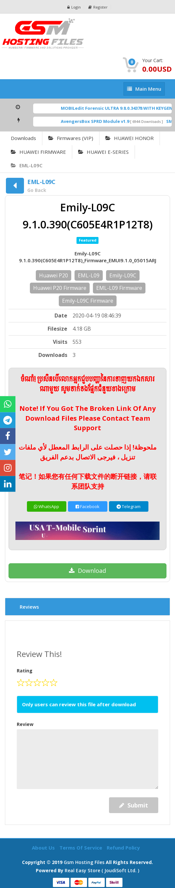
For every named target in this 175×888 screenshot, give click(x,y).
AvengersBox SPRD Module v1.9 (99, 121)
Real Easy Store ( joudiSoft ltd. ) (102, 870)
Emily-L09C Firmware (87, 300)
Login (74, 7)
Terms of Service (81, 847)
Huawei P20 (53, 275)
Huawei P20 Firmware (59, 288)
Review (25, 724)
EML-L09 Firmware (119, 288)
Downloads (23, 138)
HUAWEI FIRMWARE (38, 152)
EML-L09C (26, 165)
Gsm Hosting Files (84, 862)
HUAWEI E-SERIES (103, 152)
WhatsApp (46, 506)
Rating (25, 670)
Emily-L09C (122, 275)
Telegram (129, 506)
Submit (133, 805)
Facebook (87, 506)
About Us (44, 847)
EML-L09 (88, 275)
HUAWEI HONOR (129, 138)
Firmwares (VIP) (70, 138)
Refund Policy (123, 847)
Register (98, 7)
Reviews (29, 606)
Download (87, 570)
